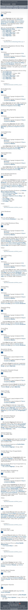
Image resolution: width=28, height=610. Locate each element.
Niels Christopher (14, 487)
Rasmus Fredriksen (8, 565)
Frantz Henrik (18, 491)
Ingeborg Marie (9, 492)
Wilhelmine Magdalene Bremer (12, 20)
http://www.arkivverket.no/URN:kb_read (12, 84)
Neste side (21, 8)
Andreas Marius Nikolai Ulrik (12, 21)
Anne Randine (7, 64)
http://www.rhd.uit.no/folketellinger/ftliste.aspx (13, 41)
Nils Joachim (12, 409)
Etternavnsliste (9, 6)
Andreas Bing (8, 33)
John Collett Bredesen (9, 193)
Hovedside (3, 6)
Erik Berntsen (16, 604)
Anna (5, 201)
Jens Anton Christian (13, 244)
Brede (6, 31)
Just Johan (5, 186)
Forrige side (15, 8)
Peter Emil (5, 275)
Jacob (6, 34)
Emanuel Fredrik (12, 536)
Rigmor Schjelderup (15, 57)
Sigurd (6, 35)
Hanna (5, 198)
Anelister (16, 6)
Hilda (18, 273)
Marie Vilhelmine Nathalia (17, 242)
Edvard (8, 458)
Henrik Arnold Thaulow (18, 427)
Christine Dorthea (10, 488)
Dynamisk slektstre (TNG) (6, 8)
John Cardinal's (12, 608)
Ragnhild (6, 200)
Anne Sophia (7, 545)
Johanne (5, 579)
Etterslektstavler (22, 6)
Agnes (6, 30)
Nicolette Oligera (9, 597)
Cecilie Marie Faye (17, 410)
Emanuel (12, 513)
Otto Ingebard (7, 516)
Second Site (18, 608)
